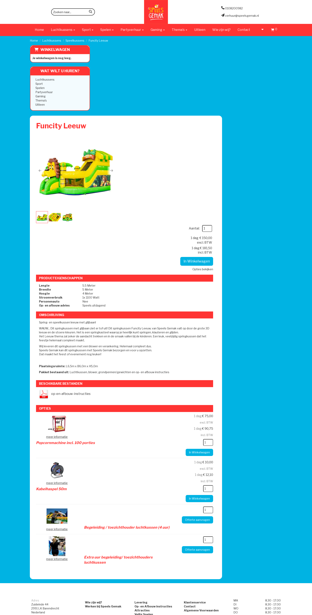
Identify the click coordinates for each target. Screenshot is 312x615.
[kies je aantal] (268, 315)
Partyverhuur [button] (132, 30)
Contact (244, 30)
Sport (39, 83)
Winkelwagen (55, 49)
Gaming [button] (158, 30)
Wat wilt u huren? (56, 71)
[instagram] (278, 611)
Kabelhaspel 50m (159, 337)
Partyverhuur (44, 92)
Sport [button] (87, 30)
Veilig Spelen (143, 480)
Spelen (39, 88)
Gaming (40, 96)
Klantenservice (196, 469)
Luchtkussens (51, 40)
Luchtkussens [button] (63, 30)
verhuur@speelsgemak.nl (48, 498)
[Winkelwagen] (274, 30)
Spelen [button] (107, 30)
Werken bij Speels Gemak (100, 472)
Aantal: (254, 65)
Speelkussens (74, 40)
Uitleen (199, 30)
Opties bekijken (262, 105)
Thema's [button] (179, 30)
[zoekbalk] (73, 12)
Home (39, 30)
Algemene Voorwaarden (202, 476)
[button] (103, 101)
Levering (140, 469)
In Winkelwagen (256, 98)
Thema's (41, 100)
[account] (260, 30)
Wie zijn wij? (221, 30)
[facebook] (271, 611)
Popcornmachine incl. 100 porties (173, 291)
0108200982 (40, 488)
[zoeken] (90, 12)
